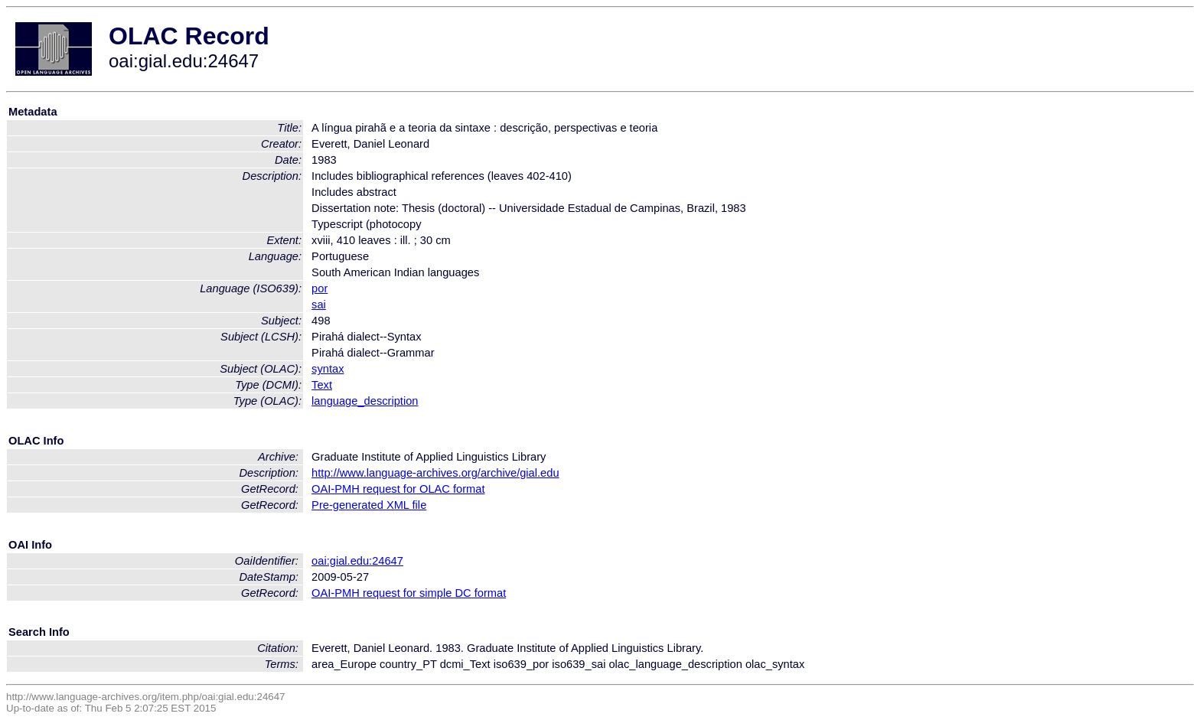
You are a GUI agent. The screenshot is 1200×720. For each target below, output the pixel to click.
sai (318, 304)
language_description (364, 401)
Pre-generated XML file (368, 505)
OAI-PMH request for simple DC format (408, 593)
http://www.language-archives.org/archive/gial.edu (435, 473)
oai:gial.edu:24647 (357, 561)
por (319, 288)
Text (321, 385)
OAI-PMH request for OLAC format (397, 489)
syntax (327, 369)
